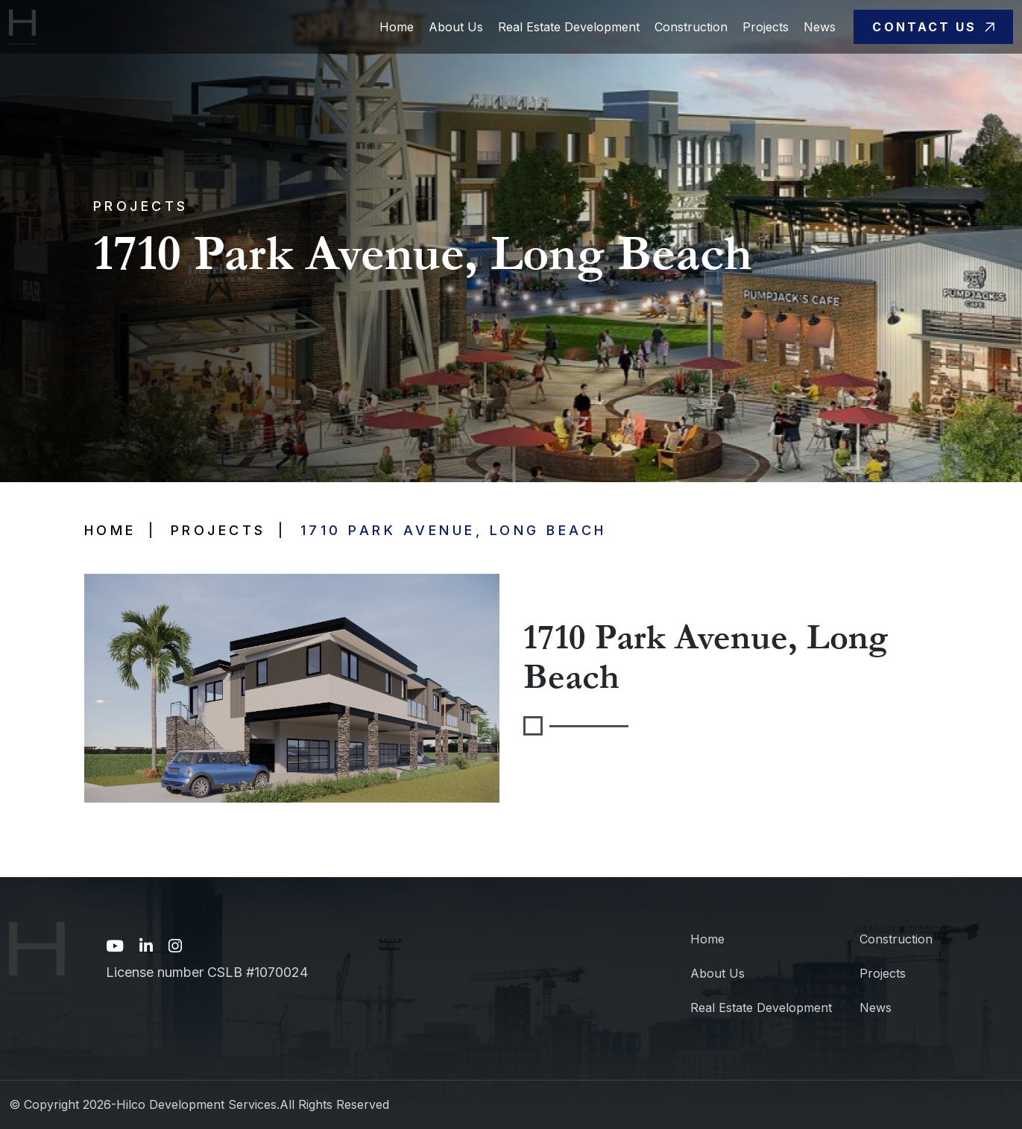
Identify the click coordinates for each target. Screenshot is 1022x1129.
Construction (691, 26)
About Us (456, 26)
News (820, 26)
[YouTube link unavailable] (115, 947)
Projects (765, 26)
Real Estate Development (569, 26)
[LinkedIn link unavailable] (146, 947)
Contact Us (933, 26)
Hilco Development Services (196, 1104)
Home (396, 26)
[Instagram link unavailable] (175, 947)
